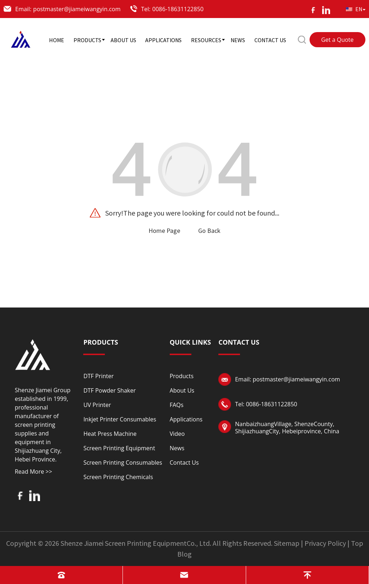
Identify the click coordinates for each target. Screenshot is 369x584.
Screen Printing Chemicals (118, 477)
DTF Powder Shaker (109, 390)
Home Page (164, 230)
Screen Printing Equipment (119, 448)
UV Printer (97, 405)
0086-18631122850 (178, 9)
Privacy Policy (325, 543)
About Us (182, 390)
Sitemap (286, 543)
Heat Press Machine (110, 434)
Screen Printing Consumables (122, 462)
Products (182, 376)
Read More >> (33, 471)
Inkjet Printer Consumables (119, 419)
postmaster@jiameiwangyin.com (76, 9)
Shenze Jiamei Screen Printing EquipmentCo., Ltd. (136, 543)
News (177, 448)
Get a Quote (337, 40)
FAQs (176, 405)
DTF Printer (98, 376)
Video (177, 434)
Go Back (209, 230)
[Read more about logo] (33, 354)
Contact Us (184, 462)
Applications (186, 419)
